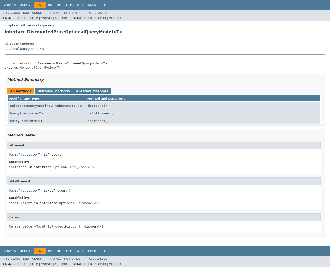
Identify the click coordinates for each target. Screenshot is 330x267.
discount (95, 106)
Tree (59, 5)
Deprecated (75, 5)
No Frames (72, 12)
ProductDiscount (66, 106)
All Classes (98, 12)
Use (51, 5)
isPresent (96, 121)
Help (102, 5)
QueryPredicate (23, 113)
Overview (8, 5)
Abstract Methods (92, 91)
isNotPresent (99, 113)
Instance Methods (54, 91)
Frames (56, 12)
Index (91, 5)
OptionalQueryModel (22, 49)
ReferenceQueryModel (28, 106)
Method (61, 18)
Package (25, 5)
